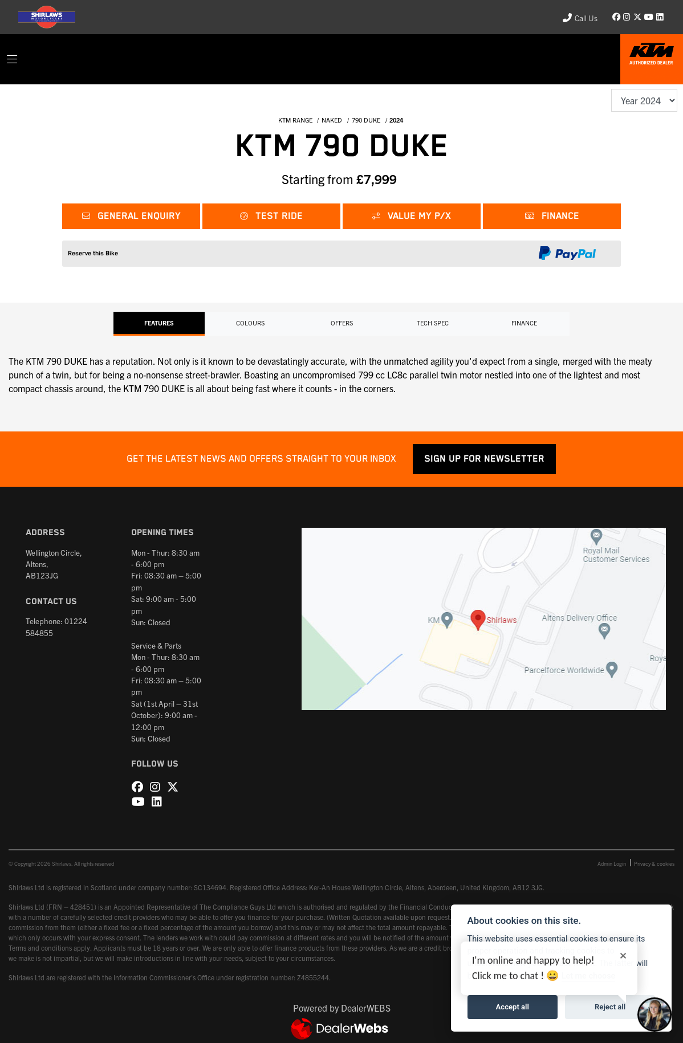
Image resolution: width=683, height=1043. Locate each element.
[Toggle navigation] (12, 59)
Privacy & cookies (654, 863)
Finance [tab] (524, 323)
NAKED (332, 120)
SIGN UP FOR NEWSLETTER (484, 459)
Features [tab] (159, 323)
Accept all (512, 1007)
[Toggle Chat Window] (654, 1014)
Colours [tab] (250, 323)
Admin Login (611, 863)
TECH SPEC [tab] (433, 323)
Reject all (610, 1007)
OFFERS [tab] (342, 323)
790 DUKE (366, 120)
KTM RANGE (295, 120)
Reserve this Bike (93, 253)
